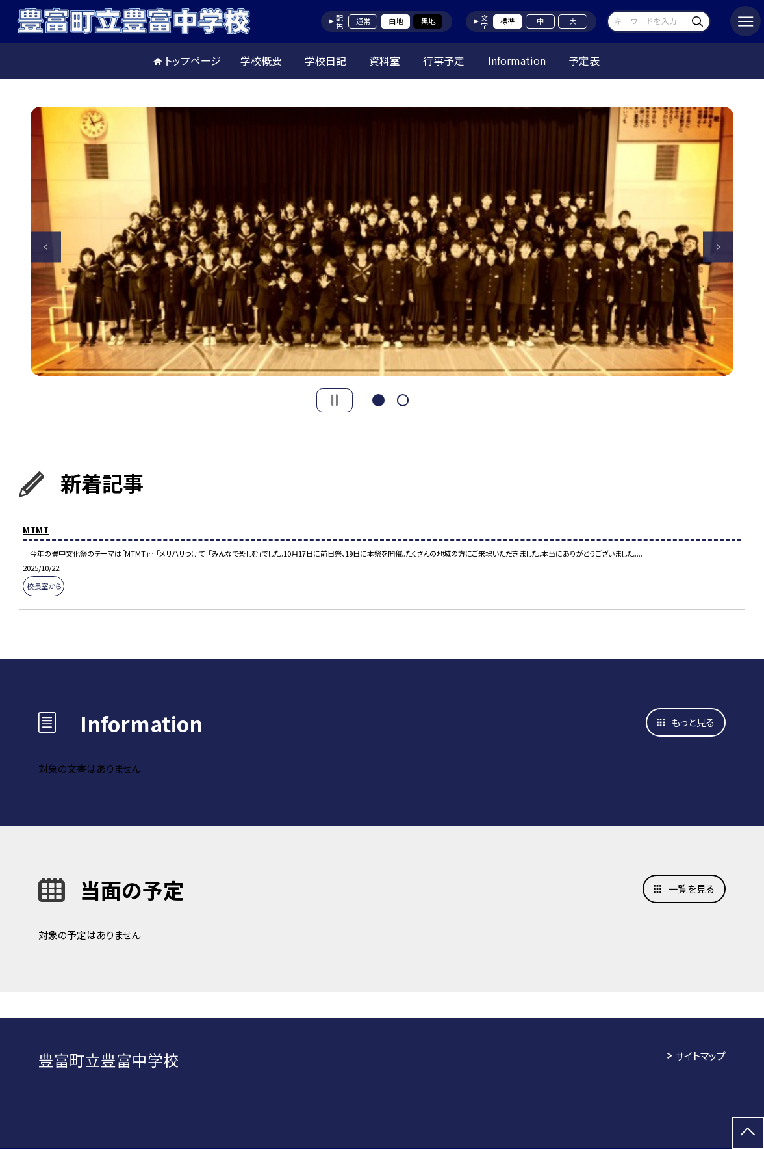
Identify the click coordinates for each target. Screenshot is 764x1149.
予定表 (584, 60)
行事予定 (444, 60)
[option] (382, 241)
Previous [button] (46, 246)
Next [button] (718, 246)
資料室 (384, 60)
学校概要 (261, 60)
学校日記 (325, 60)
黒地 (428, 21)
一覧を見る (691, 888)
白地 (395, 21)
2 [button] (403, 398)
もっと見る (693, 722)
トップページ (192, 60)
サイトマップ (700, 1056)
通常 (363, 21)
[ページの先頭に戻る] (748, 1133)
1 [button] (378, 398)
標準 (507, 21)
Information (517, 60)
